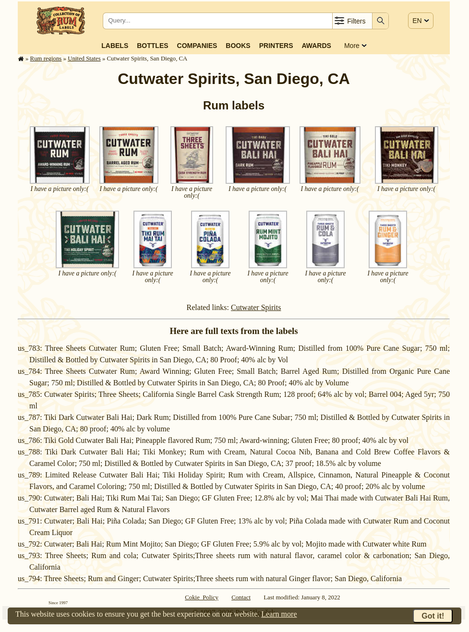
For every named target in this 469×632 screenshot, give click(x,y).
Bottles (152, 45)
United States (84, 58)
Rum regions (46, 58)
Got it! (432, 616)
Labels (114, 45)
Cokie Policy (201, 597)
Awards (316, 45)
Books (238, 45)
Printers (276, 45)
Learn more (279, 614)
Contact (241, 597)
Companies (197, 45)
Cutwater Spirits (256, 307)
